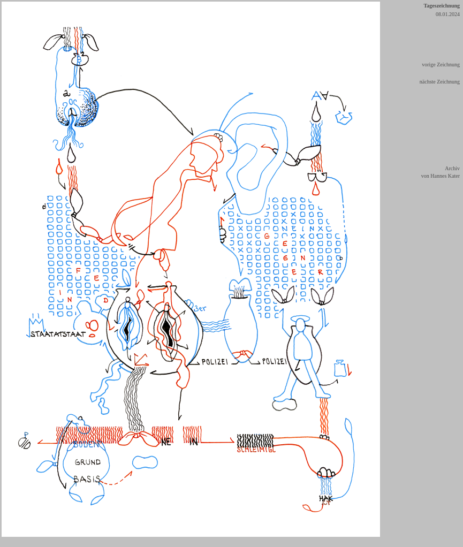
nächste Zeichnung (440, 82)
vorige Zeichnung (441, 64)
